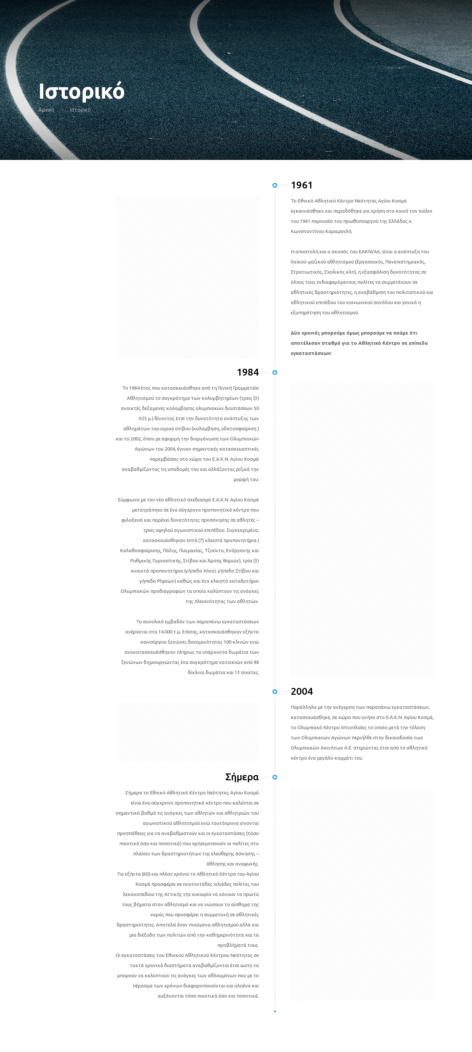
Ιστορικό (80, 110)
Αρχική (46, 110)
